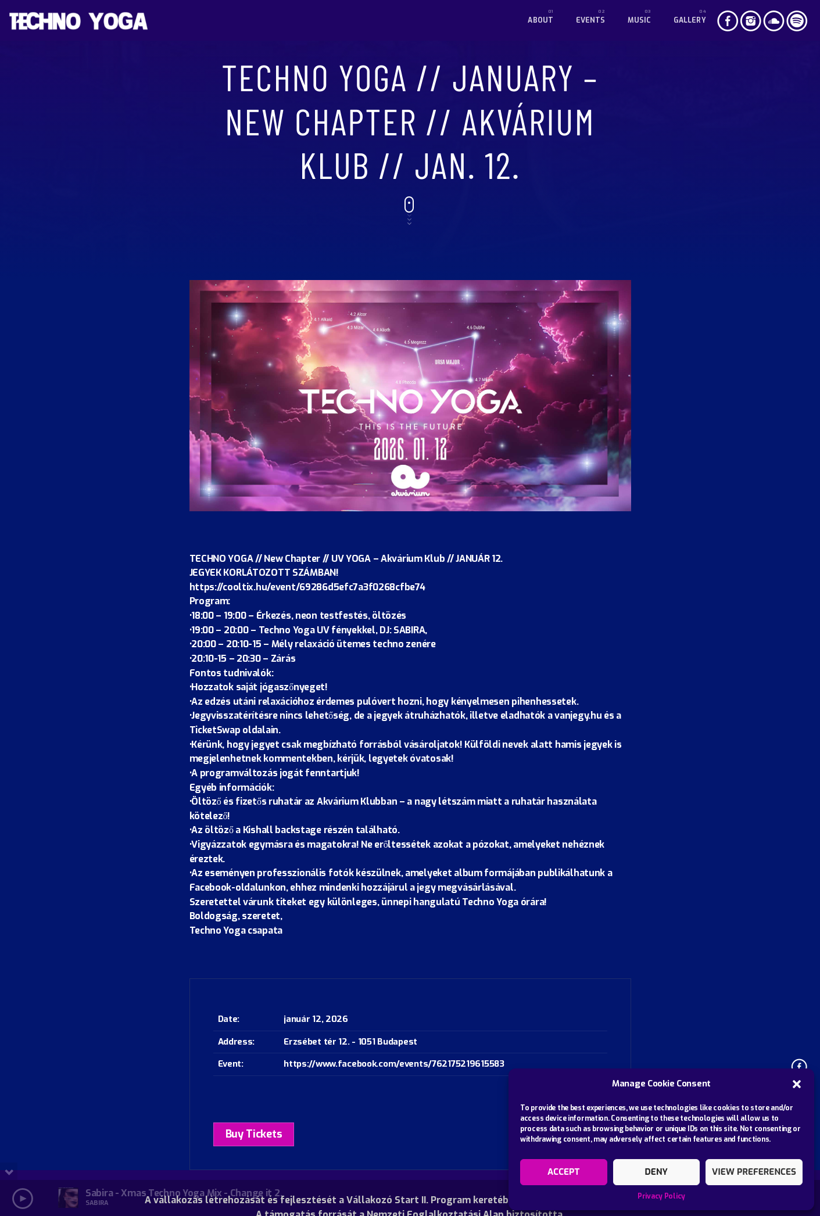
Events (591, 20)
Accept (563, 1172)
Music (639, 20)
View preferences (754, 1172)
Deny (656, 1172)
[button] (797, 1084)
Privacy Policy (661, 1196)
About (540, 20)
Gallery (690, 20)
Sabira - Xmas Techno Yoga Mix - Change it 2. (183, 1193)
